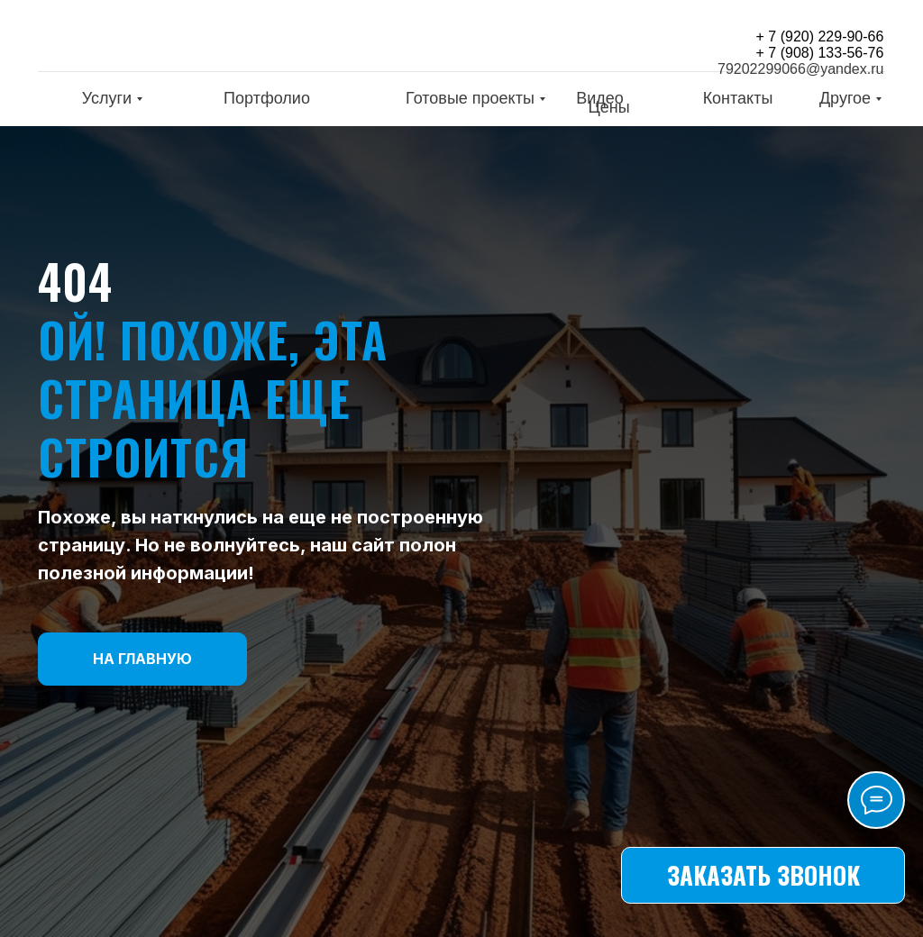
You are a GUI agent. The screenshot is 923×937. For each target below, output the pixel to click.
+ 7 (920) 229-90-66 (820, 36)
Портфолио (267, 98)
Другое (845, 98)
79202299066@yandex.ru (800, 69)
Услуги (107, 98)
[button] (763, 875)
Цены (608, 107)
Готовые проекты (470, 98)
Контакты (738, 98)
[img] (155, 39)
